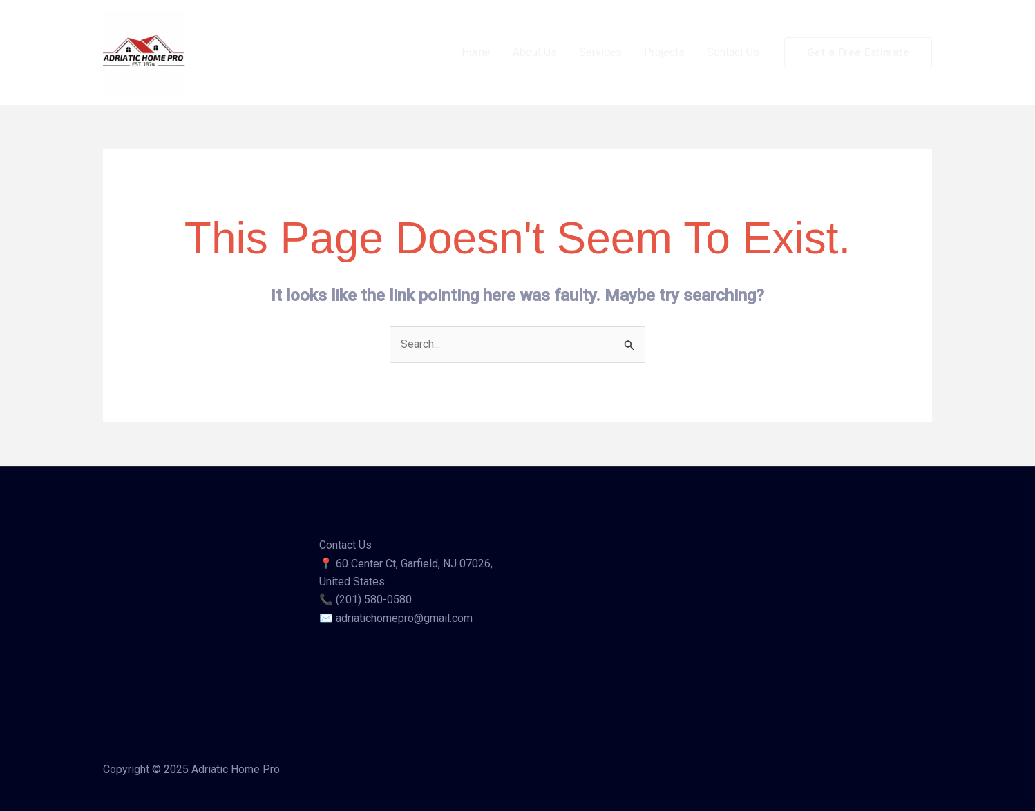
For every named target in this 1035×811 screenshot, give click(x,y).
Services (600, 52)
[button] (858, 52)
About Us (535, 52)
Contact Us (733, 52)
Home (476, 52)
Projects (664, 52)
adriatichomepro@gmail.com (404, 618)
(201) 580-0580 (374, 599)
